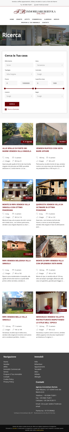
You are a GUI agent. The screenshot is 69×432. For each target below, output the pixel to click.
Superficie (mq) (40, 79)
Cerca (12, 104)
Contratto (38, 70)
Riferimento (8, 61)
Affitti (27, 19)
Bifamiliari (38, 364)
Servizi (56, 19)
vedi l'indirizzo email (41, 5)
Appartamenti (39, 367)
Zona (36, 61)
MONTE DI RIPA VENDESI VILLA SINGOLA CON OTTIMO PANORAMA (16, 207)
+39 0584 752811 (27, 5)
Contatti (45, 22)
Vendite (19, 19)
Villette (37, 374)
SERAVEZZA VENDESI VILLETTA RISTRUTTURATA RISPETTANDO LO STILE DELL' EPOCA (50, 320)
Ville (36, 362)
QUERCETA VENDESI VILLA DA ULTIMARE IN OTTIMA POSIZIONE (49, 207)
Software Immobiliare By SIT (23, 413)
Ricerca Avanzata (12, 109)
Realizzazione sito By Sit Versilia (44, 413)
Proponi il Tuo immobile (30, 22)
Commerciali (37, 19)
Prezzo (7, 79)
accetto (15, 428)
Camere (7, 92)
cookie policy (39, 430)
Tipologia (7, 70)
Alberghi (47, 19)
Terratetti (37, 369)
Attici (36, 372)
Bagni (37, 92)
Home (12, 19)
